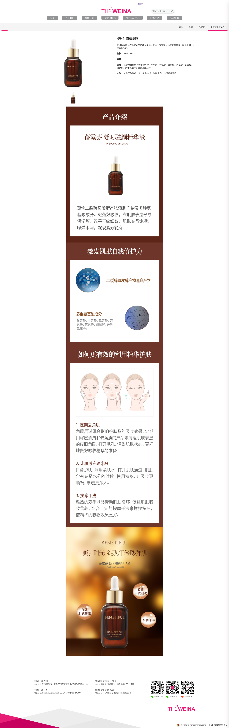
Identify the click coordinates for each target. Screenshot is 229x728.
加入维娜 (174, 18)
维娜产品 (89, 18)
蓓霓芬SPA (110, 18)
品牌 (191, 27)
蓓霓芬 (202, 27)
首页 (52, 18)
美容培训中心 (133, 18)
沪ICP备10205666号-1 (218, 725)
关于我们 (69, 18)
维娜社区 (154, 18)
